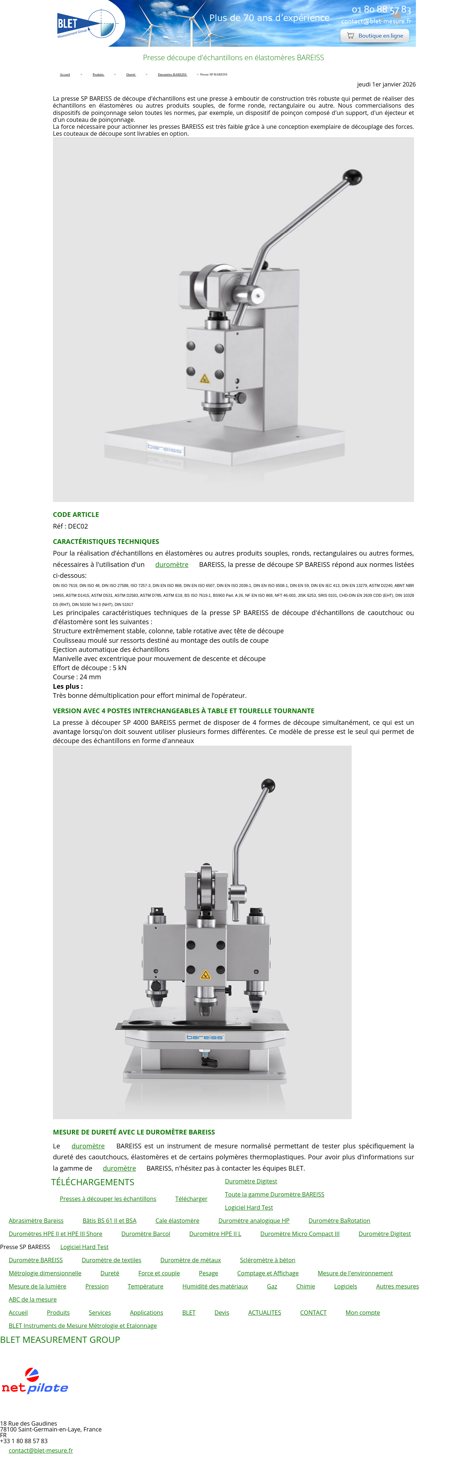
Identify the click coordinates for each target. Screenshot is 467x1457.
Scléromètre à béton (268, 1260)
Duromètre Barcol (145, 1234)
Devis (222, 1313)
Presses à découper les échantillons (108, 1199)
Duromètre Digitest (251, 1181)
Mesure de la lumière (37, 1286)
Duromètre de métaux (190, 1260)
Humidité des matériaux (215, 1286)
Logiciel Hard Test (249, 1207)
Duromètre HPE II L (215, 1234)
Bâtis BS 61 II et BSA (109, 1221)
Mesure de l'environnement (355, 1273)
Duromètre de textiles (111, 1260)
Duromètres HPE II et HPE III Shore (56, 1234)
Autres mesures (397, 1286)
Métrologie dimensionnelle (45, 1273)
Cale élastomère (177, 1221)
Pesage (208, 1273)
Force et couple (159, 1273)
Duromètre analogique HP (254, 1221)
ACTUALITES (264, 1313)
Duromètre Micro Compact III (300, 1234)
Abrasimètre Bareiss (36, 1221)
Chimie (305, 1286)
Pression (97, 1286)
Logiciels (345, 1286)
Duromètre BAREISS (36, 1260)
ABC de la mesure (33, 1299)
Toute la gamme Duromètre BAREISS (275, 1194)
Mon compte (363, 1313)
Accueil (18, 1313)
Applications (146, 1313)
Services (100, 1313)
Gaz (272, 1286)
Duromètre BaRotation (339, 1221)
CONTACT (313, 1313)
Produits (58, 1313)
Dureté (109, 1273)
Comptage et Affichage (268, 1273)
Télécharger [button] (191, 1199)
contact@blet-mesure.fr (41, 1450)
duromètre (172, 564)
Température (145, 1286)
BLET (188, 1313)
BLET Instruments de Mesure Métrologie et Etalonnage (83, 1326)
